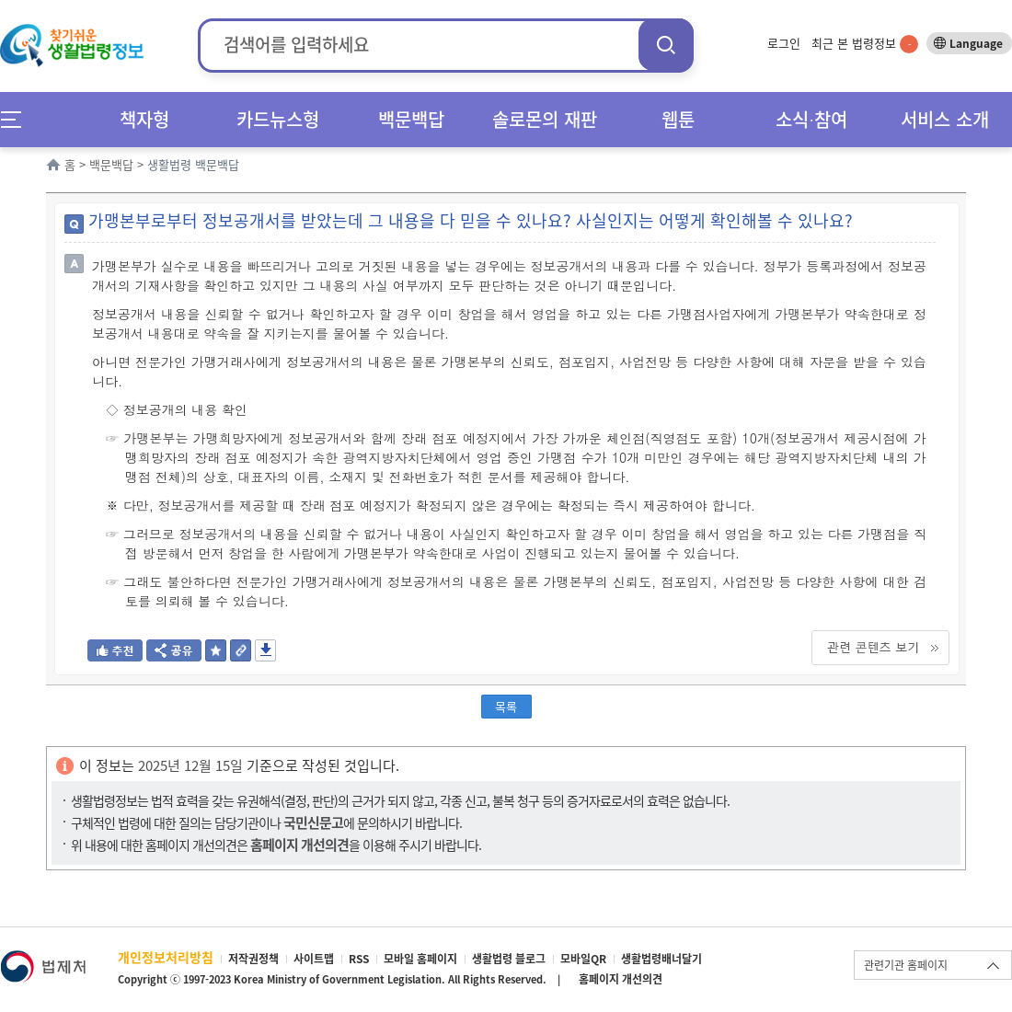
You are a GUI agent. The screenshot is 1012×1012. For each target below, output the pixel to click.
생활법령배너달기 (661, 958)
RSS (359, 958)
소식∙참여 (811, 119)
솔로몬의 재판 (544, 119)
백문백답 (411, 119)
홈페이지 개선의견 (620, 979)
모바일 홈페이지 (420, 958)
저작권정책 (253, 958)
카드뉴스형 (277, 119)
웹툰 (678, 119)
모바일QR (583, 958)
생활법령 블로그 (509, 958)
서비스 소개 (945, 119)
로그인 (783, 43)
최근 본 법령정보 (864, 43)
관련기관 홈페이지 (906, 965)
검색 (666, 44)
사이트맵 (313, 958)
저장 (265, 650)
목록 (506, 706)
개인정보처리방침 (165, 957)
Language (976, 43)
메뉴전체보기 (17, 119)
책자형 (144, 119)
